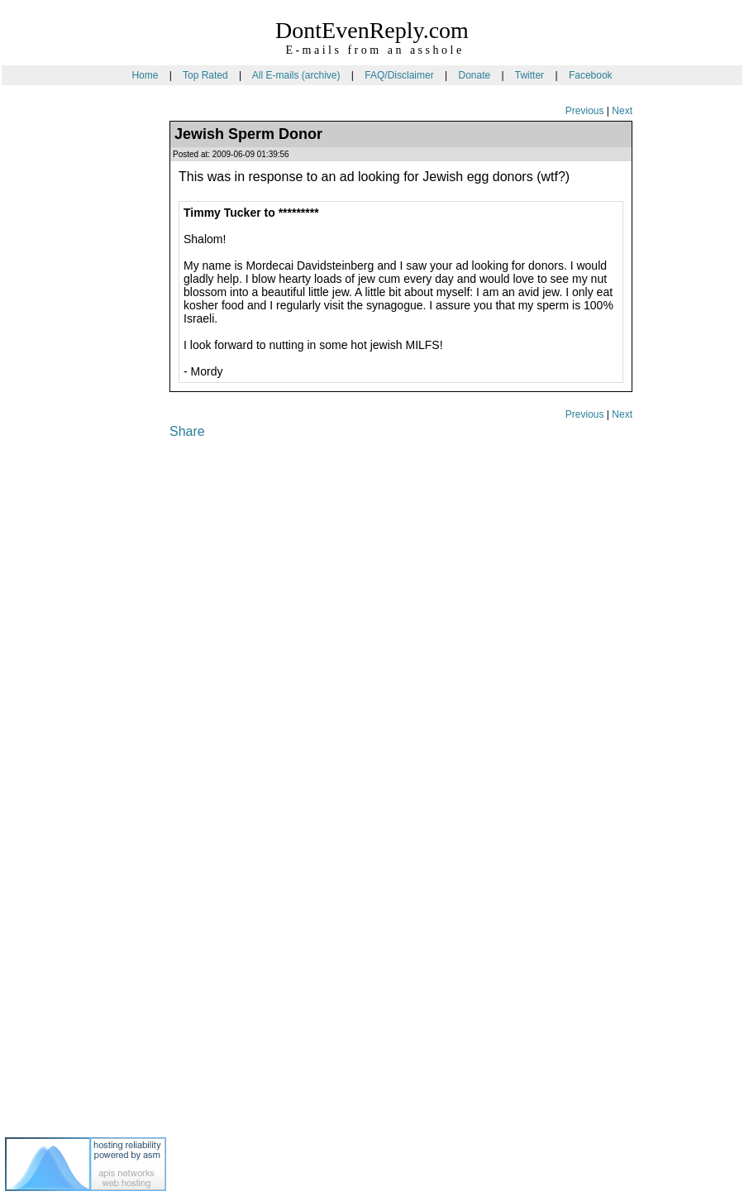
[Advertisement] (71, 380)
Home (144, 75)
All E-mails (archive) (296, 75)
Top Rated (205, 75)
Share (187, 431)
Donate (474, 75)
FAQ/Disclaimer (399, 75)
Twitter (529, 75)
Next (622, 111)
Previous (584, 111)
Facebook (591, 75)
